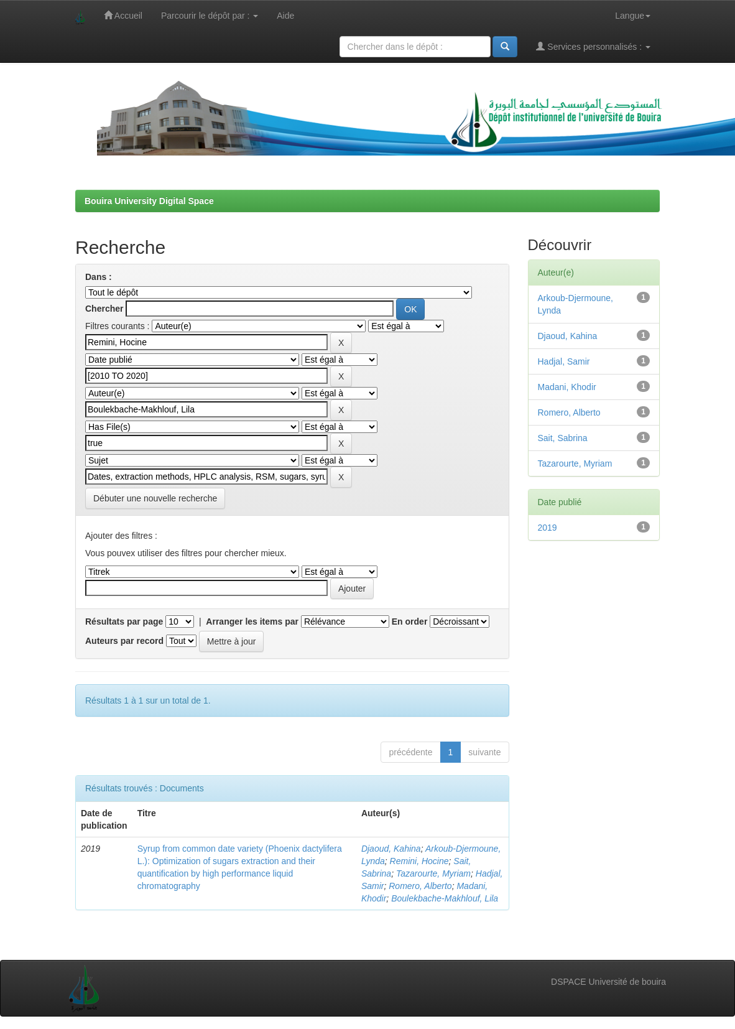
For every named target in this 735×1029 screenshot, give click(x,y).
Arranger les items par (252, 621)
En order (410, 621)
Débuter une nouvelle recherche (155, 498)
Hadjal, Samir (564, 361)
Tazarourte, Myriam (433, 873)
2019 (547, 528)
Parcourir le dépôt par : (209, 16)
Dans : (98, 277)
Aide (285, 16)
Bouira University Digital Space (149, 201)
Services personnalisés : (593, 46)
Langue (632, 16)
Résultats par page (124, 621)
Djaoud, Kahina (391, 849)
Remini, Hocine (419, 861)
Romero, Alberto (420, 886)
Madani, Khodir (567, 387)
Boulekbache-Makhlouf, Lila (444, 898)
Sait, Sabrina (563, 438)
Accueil (123, 15)
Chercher (104, 309)
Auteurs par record (124, 641)
